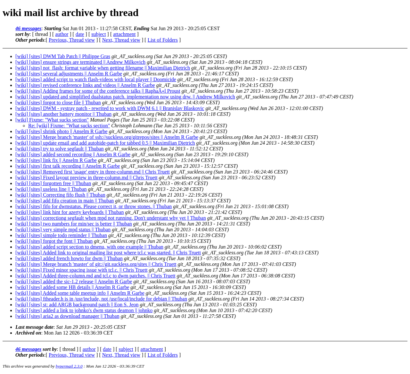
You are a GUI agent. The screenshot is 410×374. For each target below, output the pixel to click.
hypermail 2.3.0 (69, 366)
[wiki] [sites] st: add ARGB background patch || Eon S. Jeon (77, 304)
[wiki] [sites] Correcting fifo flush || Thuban (60, 195)
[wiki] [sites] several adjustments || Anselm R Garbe (68, 73)
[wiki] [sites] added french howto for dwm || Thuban (69, 258)
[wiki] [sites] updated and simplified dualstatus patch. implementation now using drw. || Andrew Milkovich (125, 96)
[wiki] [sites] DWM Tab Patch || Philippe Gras (62, 56)
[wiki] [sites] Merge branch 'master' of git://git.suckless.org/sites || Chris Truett (95, 264)
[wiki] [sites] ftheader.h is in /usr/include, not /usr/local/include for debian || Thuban (101, 299)
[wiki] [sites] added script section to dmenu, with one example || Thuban (89, 247)
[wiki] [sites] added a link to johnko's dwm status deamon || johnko (83, 310)
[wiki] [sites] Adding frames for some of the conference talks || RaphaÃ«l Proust (97, 91)
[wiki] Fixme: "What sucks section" (52, 120)
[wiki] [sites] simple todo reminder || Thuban (61, 235)
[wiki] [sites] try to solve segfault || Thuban (59, 148)
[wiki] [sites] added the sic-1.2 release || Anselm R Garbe (73, 281)
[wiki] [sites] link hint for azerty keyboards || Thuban (69, 212)
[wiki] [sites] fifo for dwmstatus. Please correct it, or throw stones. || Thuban (93, 206)
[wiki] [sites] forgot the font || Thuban (54, 241)
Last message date (34, 327)
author (61, 34)
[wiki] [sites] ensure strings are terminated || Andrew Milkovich (80, 62)
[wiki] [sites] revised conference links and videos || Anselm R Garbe (85, 85)
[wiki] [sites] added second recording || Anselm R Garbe (72, 154)
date (80, 34)
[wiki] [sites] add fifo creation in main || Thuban (64, 200)
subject (98, 34)
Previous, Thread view (72, 40)
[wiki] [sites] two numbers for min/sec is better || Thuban (73, 223)
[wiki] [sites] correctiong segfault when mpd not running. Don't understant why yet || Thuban (110, 218)
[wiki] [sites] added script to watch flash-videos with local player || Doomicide (95, 79)
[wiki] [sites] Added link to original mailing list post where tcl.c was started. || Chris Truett (108, 252)
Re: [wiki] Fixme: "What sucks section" (69, 125)
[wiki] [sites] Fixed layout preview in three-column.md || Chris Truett (86, 177)
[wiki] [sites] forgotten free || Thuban (53, 183)
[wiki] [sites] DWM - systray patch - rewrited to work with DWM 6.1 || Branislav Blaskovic (109, 108)
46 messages (28, 28)
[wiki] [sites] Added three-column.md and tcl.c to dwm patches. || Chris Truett (95, 275)
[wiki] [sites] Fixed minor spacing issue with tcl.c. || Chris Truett (81, 270)
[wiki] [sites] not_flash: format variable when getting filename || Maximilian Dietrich (102, 68)
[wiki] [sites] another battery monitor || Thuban (63, 114)
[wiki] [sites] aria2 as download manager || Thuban (67, 316)
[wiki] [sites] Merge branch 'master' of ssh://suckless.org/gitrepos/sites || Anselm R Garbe (106, 137)
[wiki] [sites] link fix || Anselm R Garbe (56, 160)
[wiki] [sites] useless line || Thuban (51, 189)
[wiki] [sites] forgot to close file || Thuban (58, 102)
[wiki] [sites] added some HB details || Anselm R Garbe (72, 287)
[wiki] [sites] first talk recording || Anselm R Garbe (67, 166)
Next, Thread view (121, 40)
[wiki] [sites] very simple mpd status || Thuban (63, 229)
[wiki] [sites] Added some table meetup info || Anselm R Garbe (79, 293)
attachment (124, 34)
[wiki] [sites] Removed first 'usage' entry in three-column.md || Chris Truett (92, 171)
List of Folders (163, 40)
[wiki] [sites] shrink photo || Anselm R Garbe (61, 131)
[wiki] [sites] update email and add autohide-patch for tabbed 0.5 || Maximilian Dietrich (105, 143)
